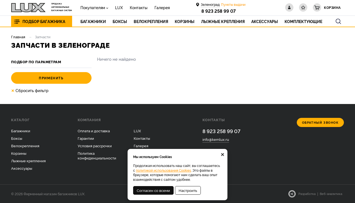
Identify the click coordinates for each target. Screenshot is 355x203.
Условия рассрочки (95, 145)
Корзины (18, 153)
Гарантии (86, 138)
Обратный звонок (320, 122)
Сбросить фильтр (30, 90)
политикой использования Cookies (163, 170)
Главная (18, 36)
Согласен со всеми (153, 190)
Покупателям (92, 7)
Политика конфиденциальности (97, 155)
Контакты (139, 7)
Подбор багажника (43, 21)
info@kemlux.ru (215, 139)
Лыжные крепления (28, 160)
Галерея (162, 7)
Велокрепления (25, 145)
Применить (51, 77)
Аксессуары (21, 168)
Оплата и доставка (94, 130)
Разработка (307, 194)
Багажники (20, 130)
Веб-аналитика (331, 194)
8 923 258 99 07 (218, 11)
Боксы (16, 138)
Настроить (188, 190)
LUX (119, 7)
